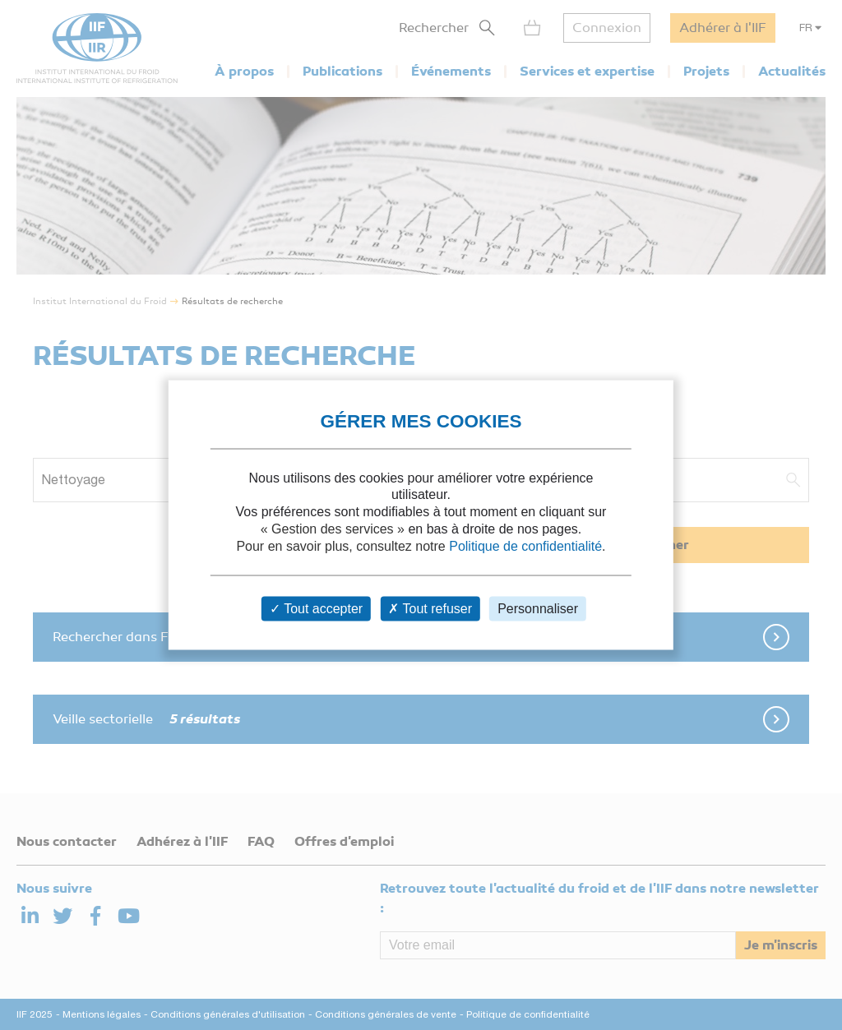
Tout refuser (430, 609)
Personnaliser (537, 609)
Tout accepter (316, 609)
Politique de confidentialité (525, 545)
